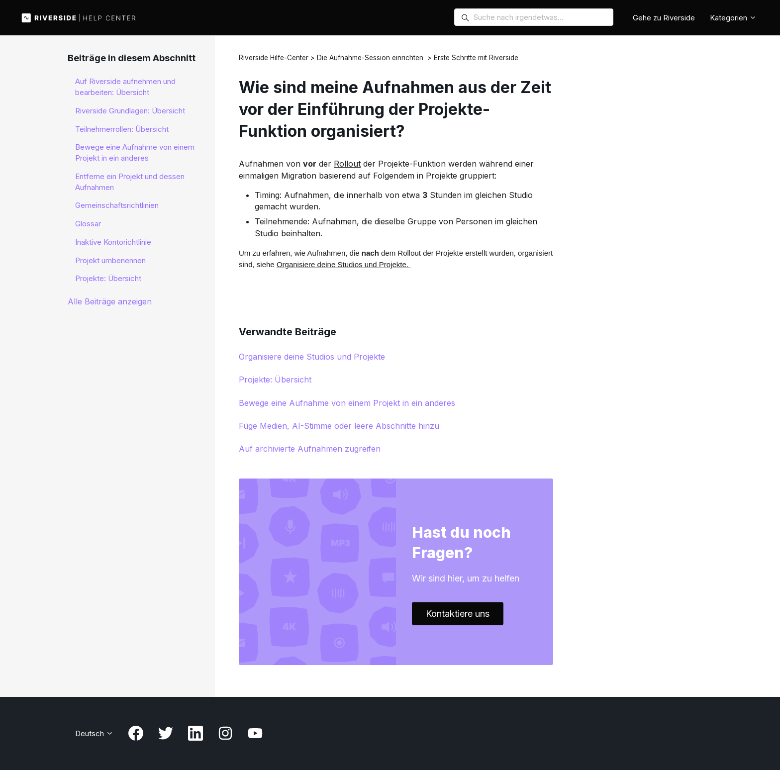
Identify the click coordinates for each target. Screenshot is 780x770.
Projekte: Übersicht (275, 380)
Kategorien (733, 17)
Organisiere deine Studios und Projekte (312, 357)
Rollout (347, 164)
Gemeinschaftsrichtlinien (117, 205)
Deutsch (94, 733)
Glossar (88, 223)
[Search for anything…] (533, 17)
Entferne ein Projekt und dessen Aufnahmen (130, 182)
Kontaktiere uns (457, 613)
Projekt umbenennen (110, 260)
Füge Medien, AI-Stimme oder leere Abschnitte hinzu (339, 426)
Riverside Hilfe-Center (273, 58)
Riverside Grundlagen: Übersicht (130, 110)
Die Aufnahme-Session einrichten (370, 58)
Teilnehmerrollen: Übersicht (122, 129)
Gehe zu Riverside (664, 17)
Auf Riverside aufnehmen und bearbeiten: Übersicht (125, 87)
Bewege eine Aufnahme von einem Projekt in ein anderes (347, 403)
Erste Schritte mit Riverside (476, 58)
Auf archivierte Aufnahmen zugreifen (310, 449)
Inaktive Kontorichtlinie (113, 242)
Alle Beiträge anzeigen (110, 301)
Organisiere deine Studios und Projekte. (343, 264)
